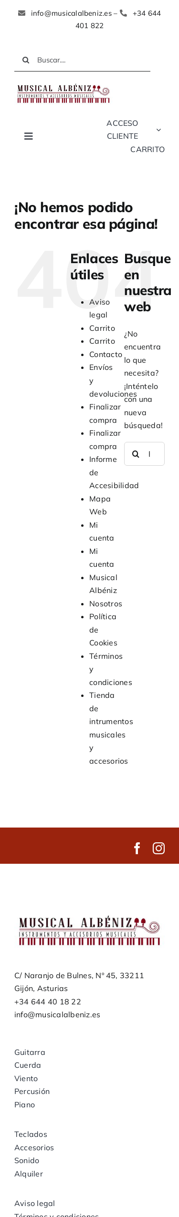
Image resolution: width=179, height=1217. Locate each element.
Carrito (102, 328)
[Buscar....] (82, 60)
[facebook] (137, 848)
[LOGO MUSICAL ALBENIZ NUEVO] (63, 85)
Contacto (105, 354)
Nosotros (105, 603)
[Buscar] (25, 60)
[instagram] (159, 848)
